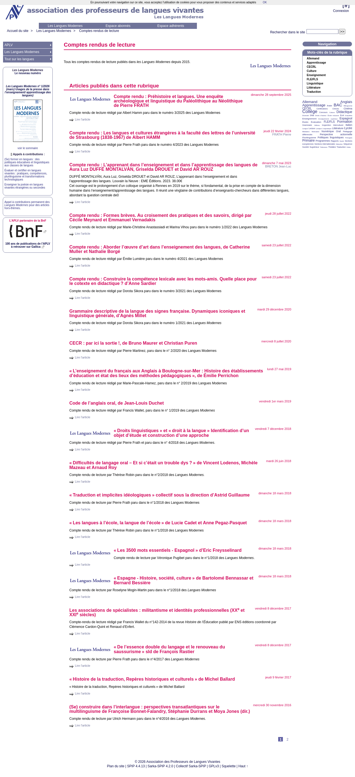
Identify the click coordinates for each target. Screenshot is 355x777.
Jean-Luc (278, 166)
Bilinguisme (348, 106)
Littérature (313, 87)
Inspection (326, 125)
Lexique (319, 128)
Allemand (313, 58)
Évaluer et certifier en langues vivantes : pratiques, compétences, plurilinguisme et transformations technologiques (25, 175)
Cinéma (348, 108)
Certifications (322, 109)
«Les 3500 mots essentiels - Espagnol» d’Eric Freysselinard (178, 550)
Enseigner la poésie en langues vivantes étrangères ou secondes (24, 186)
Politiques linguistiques (331, 137)
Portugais (348, 138)
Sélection (339, 144)
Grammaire (307, 125)
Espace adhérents (170, 26)
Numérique (327, 131)
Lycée (348, 128)
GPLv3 (214, 766)
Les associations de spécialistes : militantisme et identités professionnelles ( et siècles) (157, 612)
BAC (338, 104)
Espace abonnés (118, 26)
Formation (344, 122)
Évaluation (316, 122)
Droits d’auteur (320, 115)
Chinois (336, 109)
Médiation (306, 131)
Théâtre (332, 147)
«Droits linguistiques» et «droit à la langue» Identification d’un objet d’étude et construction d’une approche (181, 433)
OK (265, 2)
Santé (341, 141)
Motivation (315, 131)
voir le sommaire (27, 148)
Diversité (305, 115)
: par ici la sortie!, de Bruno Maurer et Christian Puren (133, 343)
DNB (312, 115)
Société (305, 147)
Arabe (329, 106)
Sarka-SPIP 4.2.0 (160, 766)
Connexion (341, 11)
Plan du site (116, 766)
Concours (323, 112)
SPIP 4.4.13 (136, 766)
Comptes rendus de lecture (99, 31)
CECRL (307, 108)
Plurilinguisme (309, 137)
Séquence (347, 144)
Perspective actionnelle (336, 134)
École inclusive (333, 115)
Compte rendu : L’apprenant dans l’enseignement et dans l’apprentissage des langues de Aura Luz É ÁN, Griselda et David (163, 167)
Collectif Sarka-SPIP (191, 766)
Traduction (314, 92)
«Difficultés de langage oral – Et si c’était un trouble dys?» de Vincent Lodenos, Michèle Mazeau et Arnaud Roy (163, 465)
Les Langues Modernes (65, 26)
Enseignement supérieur (328, 119)
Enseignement (316, 75)
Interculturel (338, 125)
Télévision (324, 147)
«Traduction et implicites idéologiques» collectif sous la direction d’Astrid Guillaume (159, 495)
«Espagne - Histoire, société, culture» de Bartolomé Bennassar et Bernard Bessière (183, 580)
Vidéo (348, 147)
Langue (305, 128)
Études (305, 122)
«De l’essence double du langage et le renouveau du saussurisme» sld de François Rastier (169, 649)
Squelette (229, 766)
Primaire (308, 140)
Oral (338, 131)
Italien (349, 125)
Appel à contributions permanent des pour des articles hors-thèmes (27, 205)
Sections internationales (325, 144)
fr (346, 5)
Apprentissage (316, 62)
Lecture (312, 128)
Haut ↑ (243, 766)
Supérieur (314, 147)
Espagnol (345, 118)
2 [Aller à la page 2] (287, 739)
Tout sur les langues (19, 59)
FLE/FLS (329, 121)
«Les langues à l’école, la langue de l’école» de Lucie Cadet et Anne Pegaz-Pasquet (158, 522)
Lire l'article (82, 119)
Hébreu (317, 125)
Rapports (335, 141)
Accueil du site (17, 31)
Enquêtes (348, 115)
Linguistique (315, 83)
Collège (309, 111)
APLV (8, 45)
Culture (311, 71)
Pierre (281, 134)
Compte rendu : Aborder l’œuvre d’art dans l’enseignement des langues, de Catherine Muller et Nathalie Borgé (159, 249)
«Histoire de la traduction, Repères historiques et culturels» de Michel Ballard (152, 679)
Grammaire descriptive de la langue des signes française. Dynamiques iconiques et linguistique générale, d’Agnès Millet (157, 313)
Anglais (346, 102)
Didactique (344, 112)
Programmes (323, 140)
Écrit (342, 115)
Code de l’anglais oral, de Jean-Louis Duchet (116, 403)
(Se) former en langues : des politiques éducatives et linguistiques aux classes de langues (26, 162)
